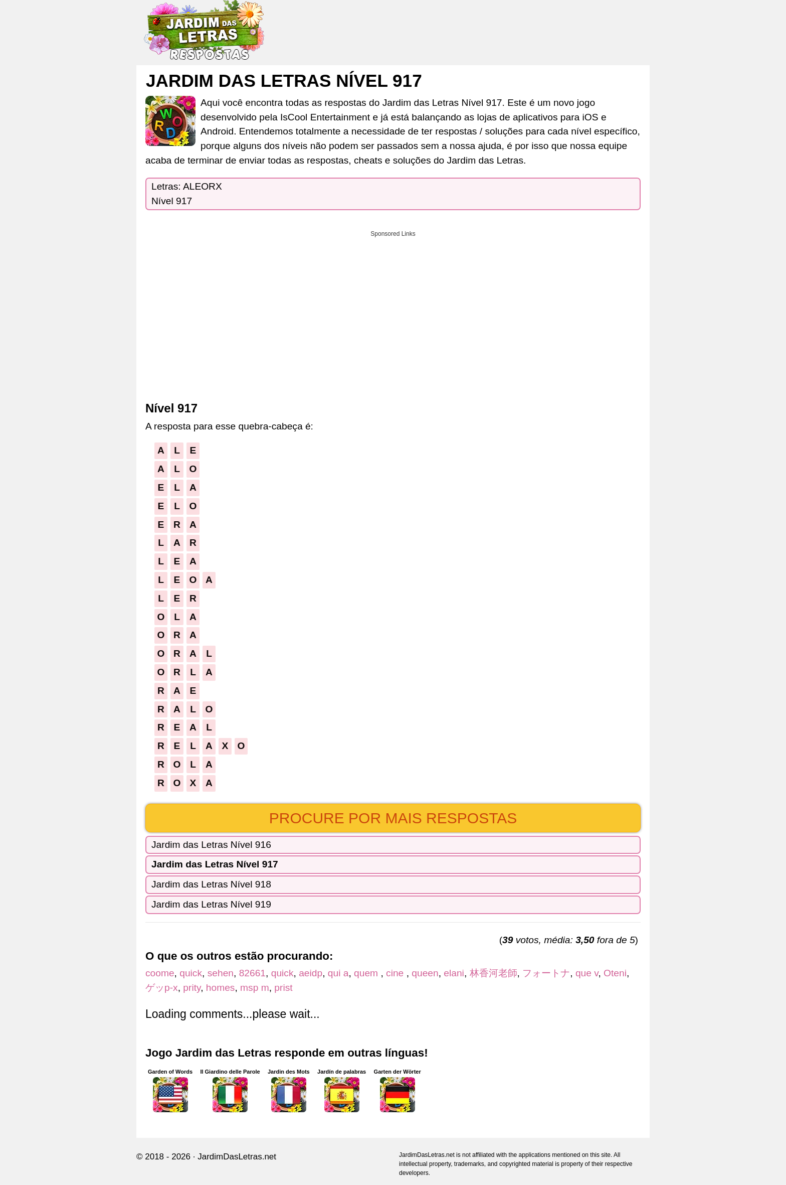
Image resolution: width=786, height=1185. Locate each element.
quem (367, 973)
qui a (338, 973)
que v (587, 973)
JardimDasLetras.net (237, 1156)
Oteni (615, 973)
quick (190, 973)
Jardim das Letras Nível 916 (211, 844)
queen (425, 973)
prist (283, 987)
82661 (252, 973)
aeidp (310, 973)
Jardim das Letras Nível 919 (211, 904)
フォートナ (546, 973)
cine (396, 973)
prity (192, 987)
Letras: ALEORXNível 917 (186, 193)
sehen (221, 973)
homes (220, 987)
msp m (254, 987)
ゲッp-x (161, 987)
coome (159, 973)
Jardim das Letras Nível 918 (211, 884)
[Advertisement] (393, 312)
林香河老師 (493, 973)
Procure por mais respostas (393, 818)
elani (454, 973)
